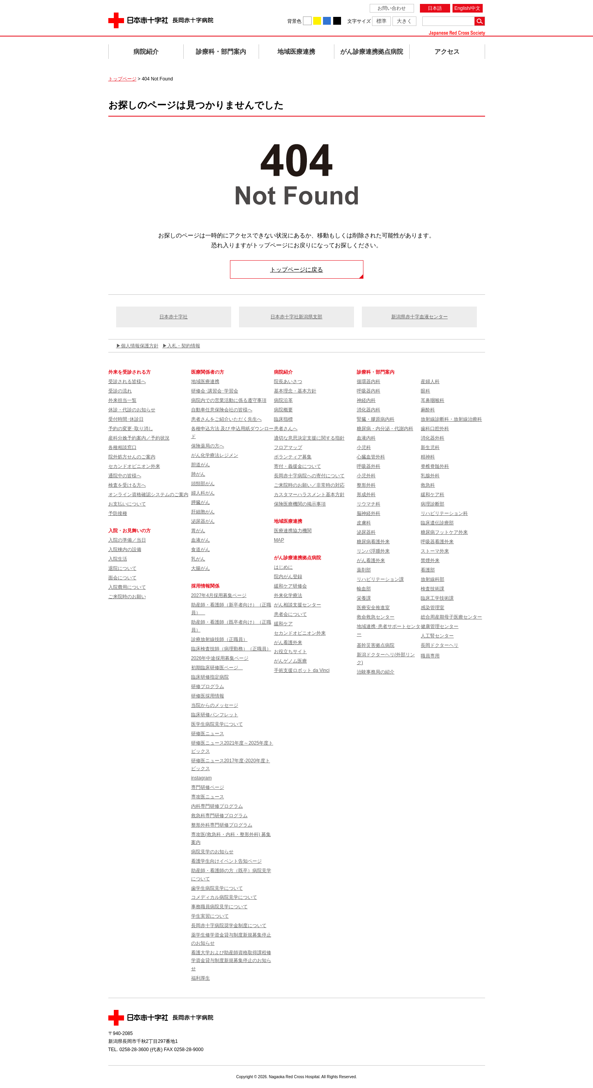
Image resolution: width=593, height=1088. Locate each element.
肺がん (198, 474)
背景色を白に (307, 20)
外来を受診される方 (129, 372)
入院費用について (127, 587)
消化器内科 (368, 410)
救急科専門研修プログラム (219, 815)
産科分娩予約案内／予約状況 (139, 438)
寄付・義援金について (297, 466)
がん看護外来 (288, 642)
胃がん (198, 530)
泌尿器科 (366, 532)
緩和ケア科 (432, 494)
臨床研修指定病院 (210, 677)
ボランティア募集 (293, 457)
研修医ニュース (207, 733)
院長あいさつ (288, 381)
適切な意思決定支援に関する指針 (309, 438)
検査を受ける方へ (127, 485)
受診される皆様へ (127, 381)
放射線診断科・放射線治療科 (451, 419)
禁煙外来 (430, 560)
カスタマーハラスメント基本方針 (309, 494)
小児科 (364, 447)
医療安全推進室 (373, 607)
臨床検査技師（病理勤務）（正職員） (231, 649)
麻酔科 (428, 410)
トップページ (122, 79)
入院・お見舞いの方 (129, 530)
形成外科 (366, 494)
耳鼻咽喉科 (432, 400)
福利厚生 (200, 978)
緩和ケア (283, 623)
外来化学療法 (288, 595)
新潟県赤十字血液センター (419, 316)
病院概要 (283, 410)
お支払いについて (127, 504)
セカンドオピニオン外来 (134, 466)
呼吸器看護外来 (437, 541)
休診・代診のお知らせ (131, 410)
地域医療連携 (296, 51)
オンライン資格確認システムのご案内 (148, 494)
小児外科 (366, 475)
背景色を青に (327, 20)
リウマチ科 (368, 504)
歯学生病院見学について (217, 888)
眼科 (425, 391)
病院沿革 (283, 400)
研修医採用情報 (207, 696)
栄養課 (364, 598)
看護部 (428, 570)
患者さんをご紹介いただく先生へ (226, 419)
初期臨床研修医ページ (217, 667)
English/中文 (467, 8)
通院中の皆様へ (124, 475)
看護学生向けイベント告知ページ (226, 861)
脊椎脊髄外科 (435, 466)
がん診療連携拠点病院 (371, 51)
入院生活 (117, 559)
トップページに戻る (296, 269)
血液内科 (366, 438)
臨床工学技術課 (437, 598)
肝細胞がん (203, 512)
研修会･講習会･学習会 (214, 391)
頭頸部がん (203, 483)
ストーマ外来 (435, 551)
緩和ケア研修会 (290, 586)
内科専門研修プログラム (217, 806)
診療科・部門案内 (221, 51)
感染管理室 (432, 607)
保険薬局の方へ (207, 446)
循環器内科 (368, 381)
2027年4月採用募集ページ (218, 595)
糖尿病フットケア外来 (444, 532)
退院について (122, 568)
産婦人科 (430, 381)
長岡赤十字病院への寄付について (309, 475)
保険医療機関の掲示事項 (300, 504)
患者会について (290, 614)
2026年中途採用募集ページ (220, 658)
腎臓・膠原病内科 (375, 419)
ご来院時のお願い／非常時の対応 (309, 485)
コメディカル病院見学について (224, 897)
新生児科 (430, 447)
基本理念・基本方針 (295, 391)
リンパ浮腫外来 (373, 551)
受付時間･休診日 (126, 419)
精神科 (428, 457)
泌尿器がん (203, 521)
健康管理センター (439, 626)
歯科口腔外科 (435, 428)
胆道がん (200, 464)
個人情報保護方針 (140, 346)
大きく (404, 21)
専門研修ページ (207, 787)
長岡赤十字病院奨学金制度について (228, 925)
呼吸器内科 (368, 391)
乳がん (198, 559)
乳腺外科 (430, 475)
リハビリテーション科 (444, 513)
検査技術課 (432, 588)
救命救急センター (375, 617)
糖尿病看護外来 (373, 541)
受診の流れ (120, 391)
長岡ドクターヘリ (439, 645)
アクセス (447, 51)
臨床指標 (283, 419)
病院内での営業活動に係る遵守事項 (228, 400)
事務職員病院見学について (219, 906)
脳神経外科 (368, 513)
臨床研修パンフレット (214, 714)
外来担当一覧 (122, 400)
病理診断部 (432, 504)
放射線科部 (432, 579)
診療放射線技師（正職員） (219, 639)
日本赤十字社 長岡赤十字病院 (160, 20)
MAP (279, 540)
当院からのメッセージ (214, 705)
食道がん (200, 549)
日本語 (435, 8)
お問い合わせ (392, 8)
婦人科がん (203, 493)
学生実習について (210, 916)
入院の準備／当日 (127, 540)
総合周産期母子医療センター (451, 617)
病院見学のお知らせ (212, 851)
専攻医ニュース (207, 797)
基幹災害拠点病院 (375, 645)
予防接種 (117, 513)
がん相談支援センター (297, 605)
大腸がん (200, 568)
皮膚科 (364, 523)
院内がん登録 (288, 576)
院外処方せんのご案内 (131, 457)
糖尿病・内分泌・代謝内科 (385, 428)
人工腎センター (437, 636)
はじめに (283, 567)
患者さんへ (285, 428)
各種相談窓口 (122, 447)
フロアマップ (288, 447)
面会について (122, 578)
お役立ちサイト (290, 651)
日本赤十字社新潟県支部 (296, 316)
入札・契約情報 (183, 346)
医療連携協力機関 (293, 530)
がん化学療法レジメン (214, 455)
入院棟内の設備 (124, 549)
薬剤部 (364, 570)
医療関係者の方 (207, 372)
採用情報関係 (207, 586)
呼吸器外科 (368, 466)
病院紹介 (146, 51)
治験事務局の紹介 (375, 672)
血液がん (200, 540)
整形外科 (366, 485)
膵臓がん (200, 502)
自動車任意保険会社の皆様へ (221, 410)
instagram (201, 778)
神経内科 (366, 400)
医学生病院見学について (217, 724)
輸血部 (364, 588)
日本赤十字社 (173, 316)
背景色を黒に (337, 20)
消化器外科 (432, 438)
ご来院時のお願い (127, 596)
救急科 (428, 485)
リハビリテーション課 (380, 579)
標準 (381, 21)
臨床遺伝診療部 (437, 523)
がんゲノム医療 (290, 661)
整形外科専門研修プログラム (221, 825)
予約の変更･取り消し (130, 428)
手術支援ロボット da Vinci (302, 670)
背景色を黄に (317, 20)
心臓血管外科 (371, 457)
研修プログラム (207, 686)
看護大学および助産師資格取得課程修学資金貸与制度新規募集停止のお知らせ (231, 960)
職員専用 (430, 656)
